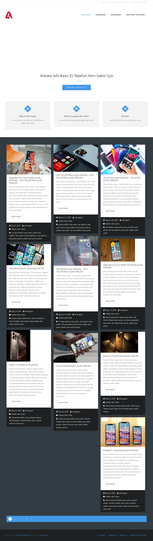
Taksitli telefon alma (28, 420)
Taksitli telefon (14, 420)
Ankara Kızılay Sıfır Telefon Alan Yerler (119, 317)
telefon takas (19, 324)
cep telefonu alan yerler (114, 227)
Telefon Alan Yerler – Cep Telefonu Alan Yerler (71, 270)
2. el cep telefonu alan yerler (21, 233)
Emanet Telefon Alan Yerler (120, 450)
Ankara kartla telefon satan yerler (117, 406)
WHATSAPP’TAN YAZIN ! (140, 2)
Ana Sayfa (104, 2)
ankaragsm (28, 225)
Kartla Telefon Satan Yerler (120, 356)
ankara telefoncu (30, 235)
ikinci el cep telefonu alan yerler (72, 227)
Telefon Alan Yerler (18, 229)
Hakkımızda (115, 2)
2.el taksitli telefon (18, 417)
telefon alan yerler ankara (32, 238)
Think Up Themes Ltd (23, 535)
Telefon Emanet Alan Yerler (73, 366)
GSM (132, 406)
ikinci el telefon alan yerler (18, 321)
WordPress (44, 535)
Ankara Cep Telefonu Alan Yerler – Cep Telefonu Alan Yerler (25, 180)
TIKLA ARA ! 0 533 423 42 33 (76, 87)
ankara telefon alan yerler (67, 224)
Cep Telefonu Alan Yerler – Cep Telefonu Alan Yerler (75, 176)
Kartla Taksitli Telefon (23, 365)
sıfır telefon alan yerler (120, 323)
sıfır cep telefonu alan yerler (80, 230)
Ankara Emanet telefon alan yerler (70, 419)
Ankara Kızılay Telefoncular (26, 268)
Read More (16, 216)
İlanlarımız (125, 2)
